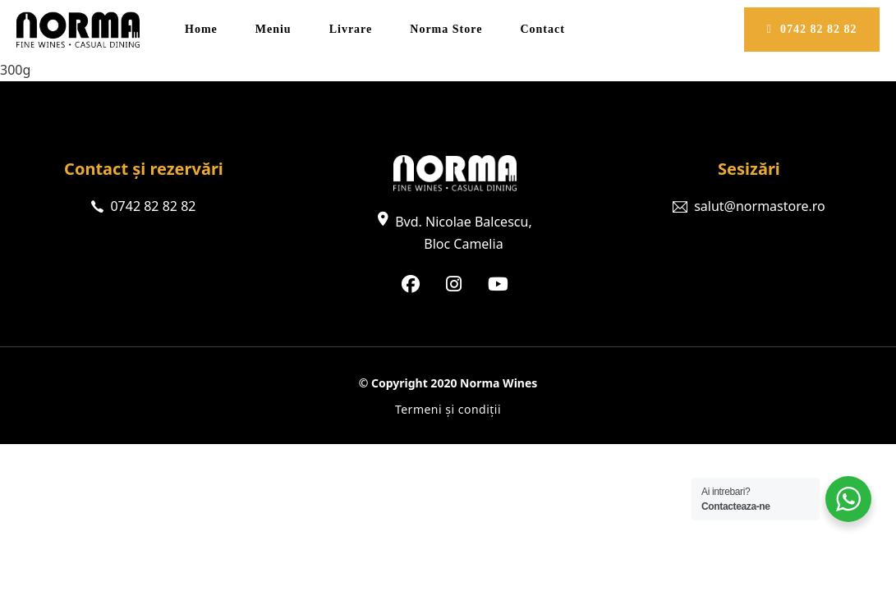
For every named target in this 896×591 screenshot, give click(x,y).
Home (201, 29)
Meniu (273, 29)
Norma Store (446, 29)
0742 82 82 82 (812, 29)
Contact (542, 29)
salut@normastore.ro (759, 206)
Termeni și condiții (448, 409)
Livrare (351, 29)
